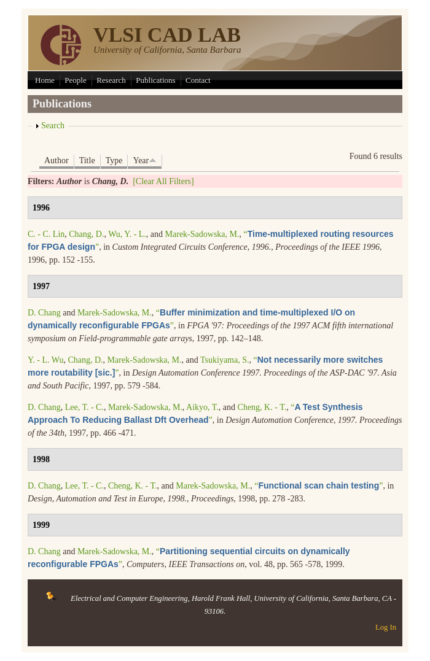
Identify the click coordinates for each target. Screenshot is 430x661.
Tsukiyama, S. (224, 360)
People (75, 80)
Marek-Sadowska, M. (202, 234)
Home (45, 80)
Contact (198, 80)
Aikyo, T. (202, 407)
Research (111, 80)
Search (52, 125)
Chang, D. (86, 234)
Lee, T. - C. (84, 407)
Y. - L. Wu (45, 360)
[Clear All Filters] (163, 181)
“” (318, 485)
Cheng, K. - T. (262, 407)
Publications (155, 80)
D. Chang (44, 312)
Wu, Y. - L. (127, 234)
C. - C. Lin (46, 234)
